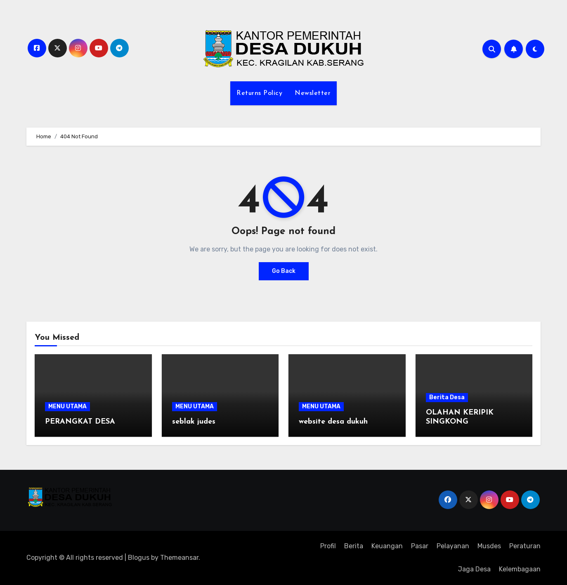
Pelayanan (453, 546)
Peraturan (525, 546)
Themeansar (179, 557)
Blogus (138, 557)
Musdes (489, 546)
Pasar (419, 546)
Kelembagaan (520, 569)
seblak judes (193, 422)
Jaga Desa (474, 569)
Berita (353, 546)
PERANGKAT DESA (80, 422)
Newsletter (313, 93)
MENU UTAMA (67, 406)
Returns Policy (259, 93)
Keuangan (387, 546)
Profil (328, 546)
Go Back (283, 271)
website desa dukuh (333, 422)
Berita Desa (447, 397)
